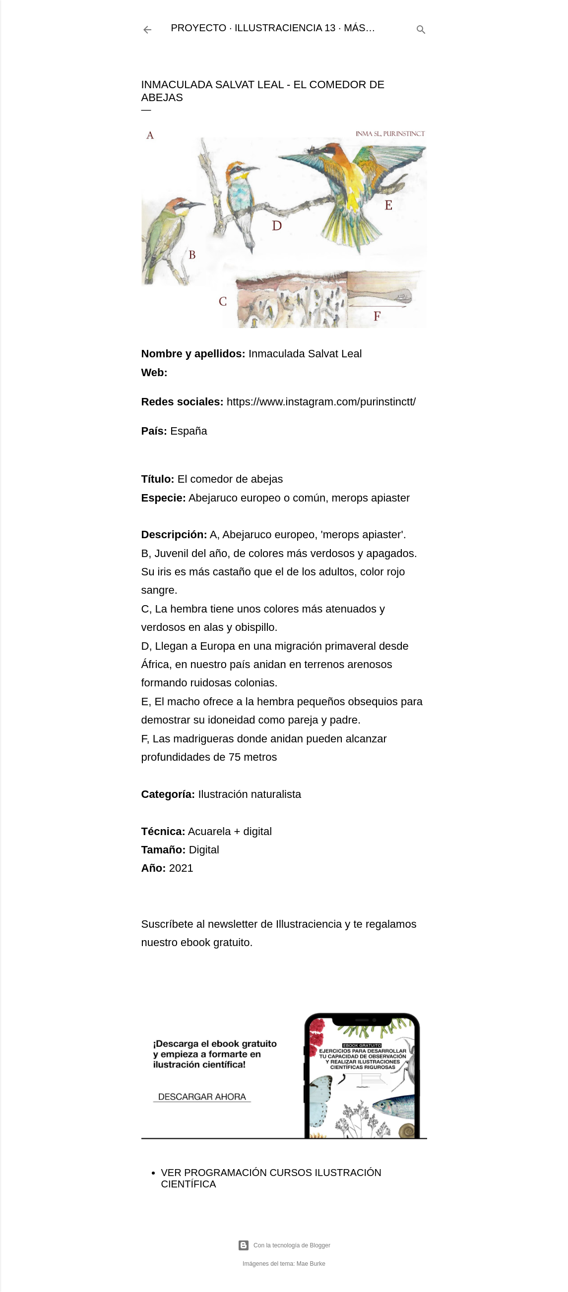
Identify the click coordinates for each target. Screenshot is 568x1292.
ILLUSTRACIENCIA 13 (285, 27)
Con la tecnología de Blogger (284, 1245)
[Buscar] (421, 28)
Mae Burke (311, 1263)
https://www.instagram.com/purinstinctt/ (321, 401)
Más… (359, 27)
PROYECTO (199, 27)
